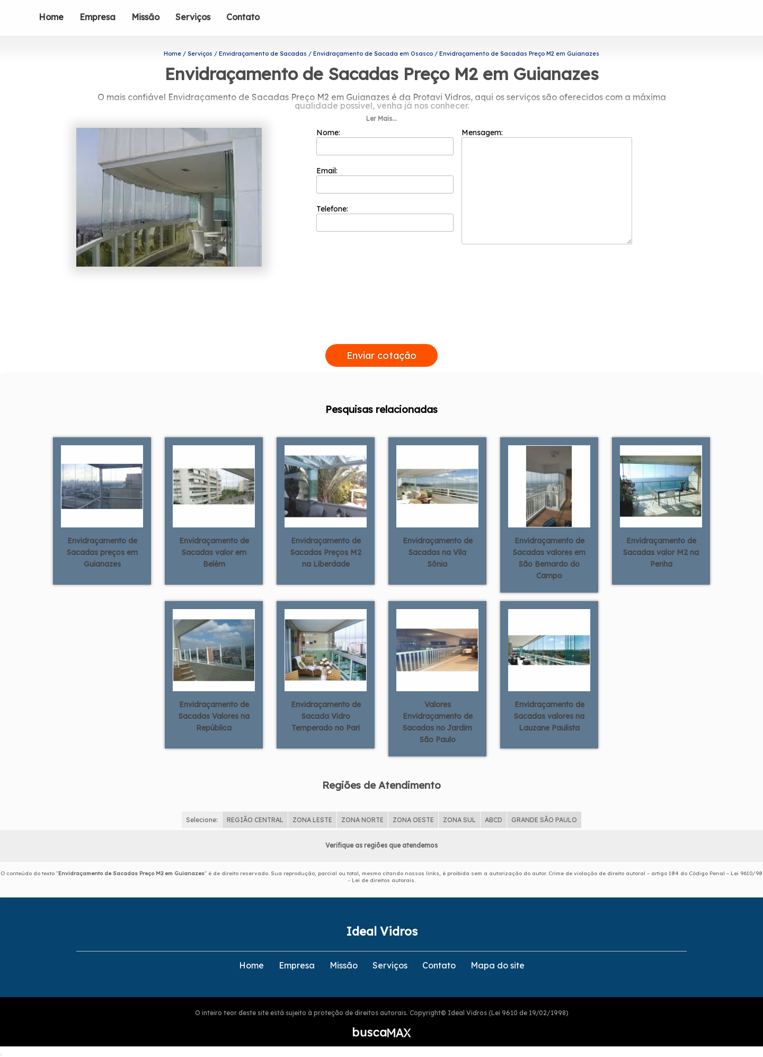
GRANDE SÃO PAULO (544, 820)
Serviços (192, 17)
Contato (243, 17)
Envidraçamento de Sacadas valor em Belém (214, 552)
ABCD (493, 820)
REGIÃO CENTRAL (255, 820)
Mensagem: (547, 186)
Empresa (97, 17)
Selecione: (202, 820)
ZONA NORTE (362, 820)
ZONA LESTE (312, 820)
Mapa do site (498, 965)
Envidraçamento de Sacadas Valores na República (214, 716)
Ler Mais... (381, 118)
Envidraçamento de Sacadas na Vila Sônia (438, 552)
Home (51, 17)
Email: (385, 179)
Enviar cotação (381, 355)
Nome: (385, 141)
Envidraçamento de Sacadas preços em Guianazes (102, 552)
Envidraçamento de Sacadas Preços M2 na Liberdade (325, 552)
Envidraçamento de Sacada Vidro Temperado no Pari (326, 716)
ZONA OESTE (413, 820)
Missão (145, 17)
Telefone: (385, 218)
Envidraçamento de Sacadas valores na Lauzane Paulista (549, 716)
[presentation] (381, 332)
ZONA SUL (459, 820)
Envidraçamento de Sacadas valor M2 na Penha (661, 552)
